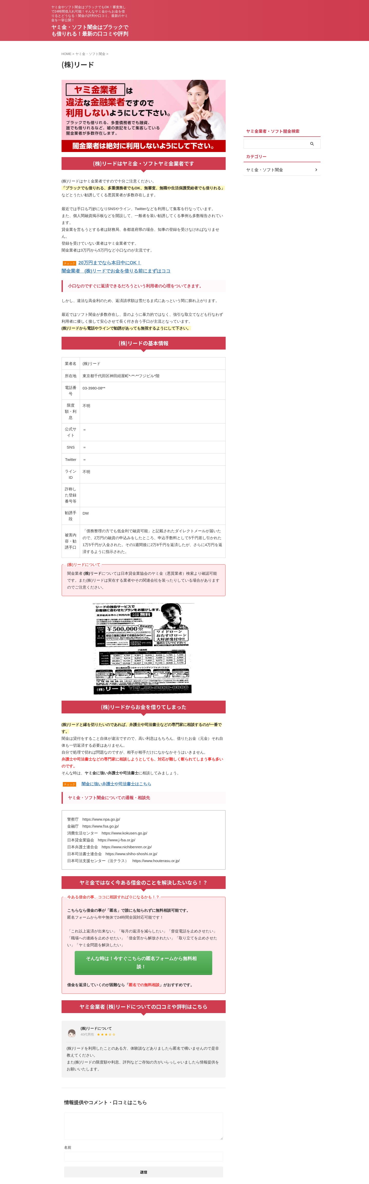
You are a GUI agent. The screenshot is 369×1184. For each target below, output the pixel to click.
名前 (67, 1135)
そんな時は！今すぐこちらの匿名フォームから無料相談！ (141, 955)
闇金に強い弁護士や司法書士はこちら (116, 782)
